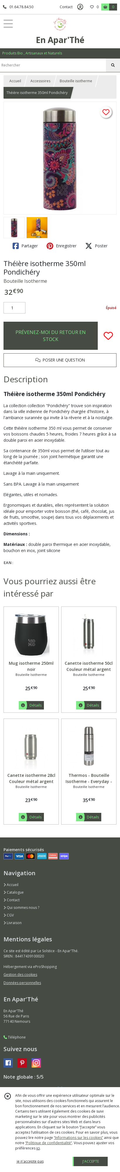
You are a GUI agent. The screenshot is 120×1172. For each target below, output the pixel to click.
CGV (9, 915)
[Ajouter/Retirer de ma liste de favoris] (108, 336)
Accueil (15, 80)
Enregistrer (61, 245)
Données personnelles (22, 982)
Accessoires (40, 80)
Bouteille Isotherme (25, 281)
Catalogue (14, 892)
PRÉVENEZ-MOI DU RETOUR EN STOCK (51, 335)
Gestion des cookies (20, 974)
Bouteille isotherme (76, 80)
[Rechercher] (113, 65)
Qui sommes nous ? (21, 907)
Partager (25, 245)
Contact (66, 6)
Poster (96, 245)
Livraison (13, 922)
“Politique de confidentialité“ (48, 1142)
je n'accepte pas (30, 1161)
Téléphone (15, 1037)
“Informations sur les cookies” (78, 1137)
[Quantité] (14, 308)
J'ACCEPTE (91, 1161)
